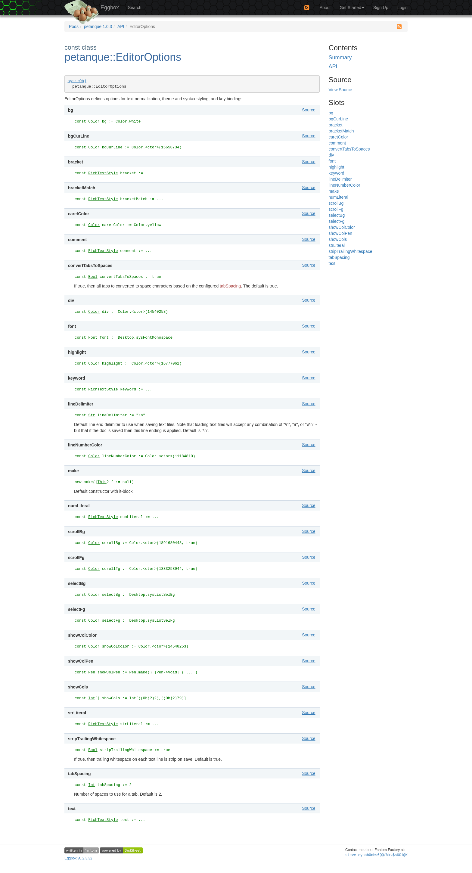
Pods (74, 26)
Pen (91, 672)
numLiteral (338, 197)
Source (308, 109)
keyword (336, 173)
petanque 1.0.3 (98, 26)
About (325, 7)
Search (134, 7)
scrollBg (336, 203)
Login (402, 7)
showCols (338, 239)
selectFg (337, 221)
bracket (336, 125)
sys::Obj (77, 81)
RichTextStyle (103, 173)
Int (91, 698)
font (332, 161)
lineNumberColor (344, 185)
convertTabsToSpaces (349, 149)
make (334, 191)
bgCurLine (338, 119)
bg (331, 112)
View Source (340, 89)
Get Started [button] (352, 7)
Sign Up (380, 7)
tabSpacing (230, 286)
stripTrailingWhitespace (350, 251)
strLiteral (337, 245)
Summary (340, 57)
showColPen (340, 233)
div (331, 155)
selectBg (337, 215)
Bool (92, 277)
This (102, 482)
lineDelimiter (340, 179)
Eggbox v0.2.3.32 (78, 858)
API (120, 26)
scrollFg (336, 209)
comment (337, 143)
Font (92, 338)
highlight (336, 167)
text (332, 263)
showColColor (342, 227)
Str (91, 415)
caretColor (338, 137)
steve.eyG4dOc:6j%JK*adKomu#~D (376, 855)
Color (94, 122)
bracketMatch (341, 131)
